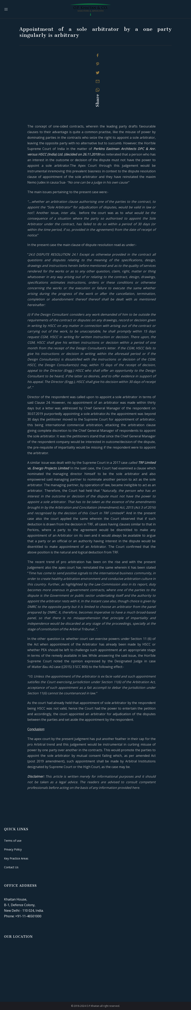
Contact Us (11, 867)
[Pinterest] (98, 64)
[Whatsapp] (98, 90)
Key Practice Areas (16, 858)
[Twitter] (98, 73)
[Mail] (98, 81)
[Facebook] (98, 55)
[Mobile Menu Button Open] (6, 9)
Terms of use (12, 840)
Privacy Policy (13, 849)
